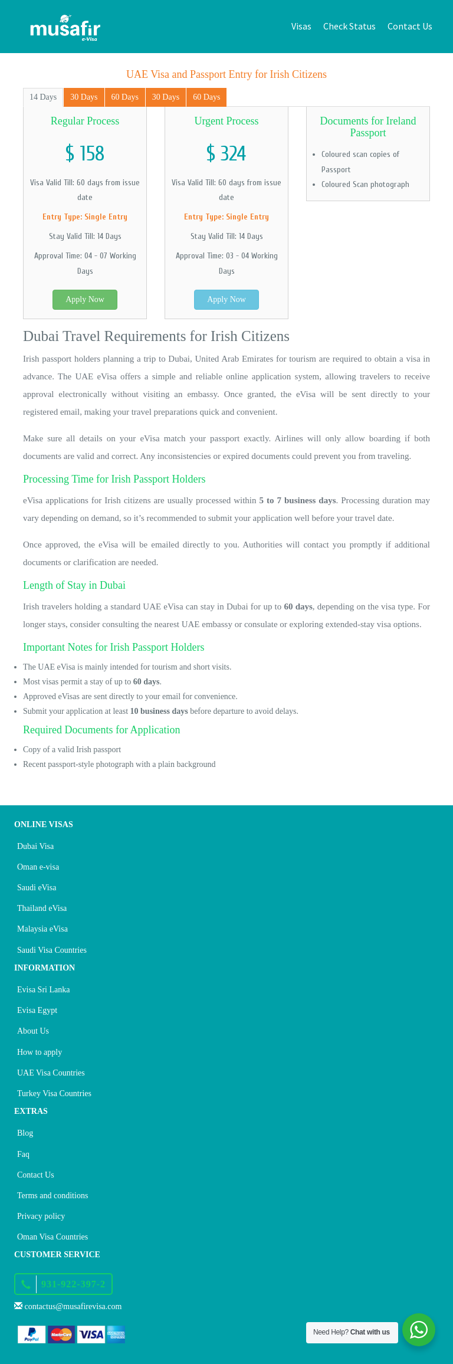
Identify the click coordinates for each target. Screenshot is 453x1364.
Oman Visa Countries (52, 1236)
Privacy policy (41, 1216)
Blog (25, 1133)
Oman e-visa (38, 867)
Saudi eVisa (36, 887)
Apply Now (84, 299)
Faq (23, 1154)
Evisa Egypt (37, 1010)
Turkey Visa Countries (54, 1093)
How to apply (39, 1052)
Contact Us (410, 26)
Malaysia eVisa (42, 928)
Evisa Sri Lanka (43, 989)
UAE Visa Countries (51, 1072)
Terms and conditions (52, 1195)
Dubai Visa (35, 846)
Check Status (349, 26)
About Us (33, 1031)
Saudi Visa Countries (52, 950)
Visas (301, 26)
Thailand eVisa (42, 908)
